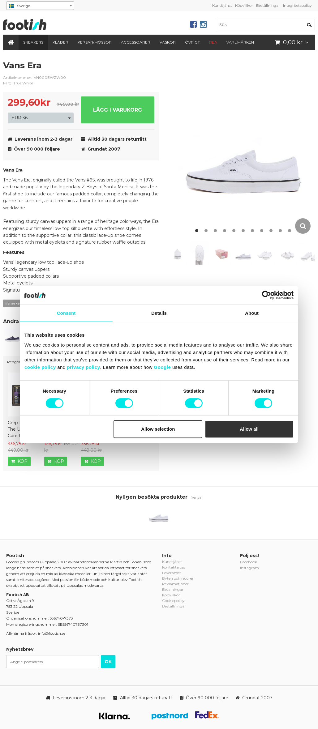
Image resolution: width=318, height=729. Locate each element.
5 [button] (233, 230)
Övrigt (192, 42)
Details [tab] (159, 313)
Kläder (60, 42)
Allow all (249, 429)
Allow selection (158, 429)
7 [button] (252, 230)
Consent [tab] (66, 313)
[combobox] (40, 5)
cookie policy (40, 367)
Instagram (249, 567)
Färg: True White (18, 83)
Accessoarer (135, 42)
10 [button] (280, 230)
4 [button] (224, 230)
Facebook (248, 562)
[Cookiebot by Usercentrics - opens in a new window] (266, 295)
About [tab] (252, 313)
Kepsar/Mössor (95, 42)
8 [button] (261, 230)
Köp (19, 461)
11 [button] (289, 230)
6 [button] (243, 230)
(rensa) (197, 497)
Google (162, 367)
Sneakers (33, 42)
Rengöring (16, 362)
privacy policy (83, 367)
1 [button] (196, 230)
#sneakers (13, 303)
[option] (244, 147)
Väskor (168, 42)
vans (149, 70)
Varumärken (240, 42)
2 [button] (206, 230)
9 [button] (271, 230)
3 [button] (215, 230)
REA (213, 42)
